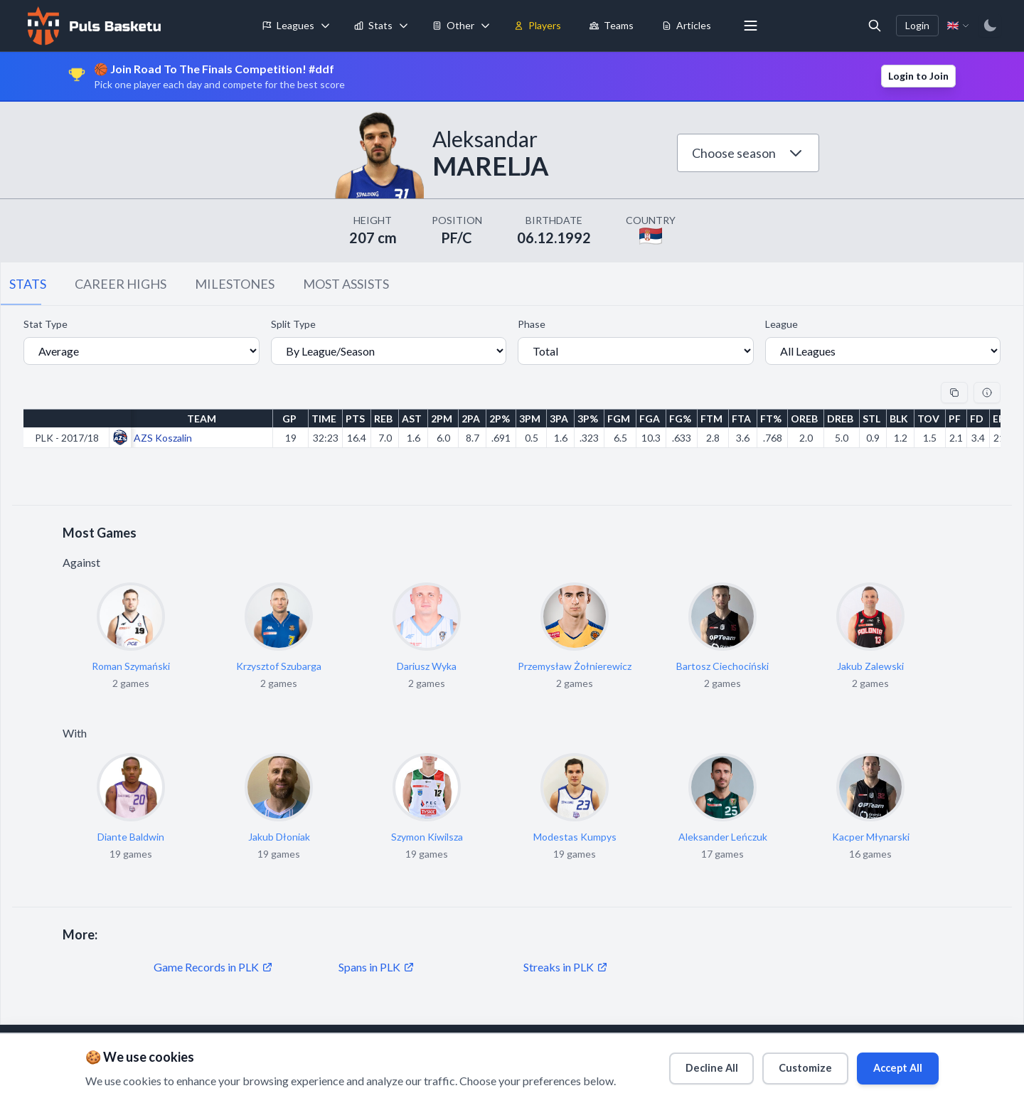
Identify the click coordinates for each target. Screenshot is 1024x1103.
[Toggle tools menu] (485, 25)
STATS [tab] (27, 284)
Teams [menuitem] (612, 25)
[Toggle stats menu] (404, 25)
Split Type (293, 324)
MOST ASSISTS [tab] (346, 284)
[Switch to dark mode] (989, 25)
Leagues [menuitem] (288, 25)
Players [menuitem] (537, 25)
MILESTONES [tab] (234, 284)
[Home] (92, 26)
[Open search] (874, 25)
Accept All (893, 1064)
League (781, 324)
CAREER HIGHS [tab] (120, 284)
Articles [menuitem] (686, 25)
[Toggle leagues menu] (325, 25)
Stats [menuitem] (373, 25)
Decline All (691, 1064)
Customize (792, 1064)
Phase (531, 324)
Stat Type (45, 324)
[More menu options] (751, 25)
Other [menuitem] (453, 25)
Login (917, 25)
